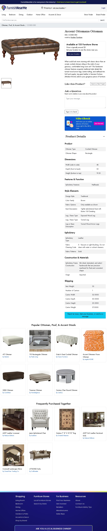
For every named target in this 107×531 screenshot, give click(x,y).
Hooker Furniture (76, 37)
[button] (85, 123)
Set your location (74, 54)
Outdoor (30, 14)
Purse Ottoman (91, 355)
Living (4, 14)
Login (103, 8)
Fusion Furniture (63, 357)
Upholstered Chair (37, 433)
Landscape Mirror (12, 469)
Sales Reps (60, 514)
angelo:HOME (89, 359)
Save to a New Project (98, 84)
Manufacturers (62, 510)
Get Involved (61, 504)
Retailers (59, 507)
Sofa (35, 469)
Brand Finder (100, 14)
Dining (21, 14)
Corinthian (7, 393)
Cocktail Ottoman (67, 354)
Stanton (6, 357)
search (102, 20)
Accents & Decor (55, 14)
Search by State (40, 504)
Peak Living (34, 357)
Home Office (40, 14)
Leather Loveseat (11, 433)
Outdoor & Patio (21, 514)
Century (60, 393)
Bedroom (12, 14)
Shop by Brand (21, 520)
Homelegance (35, 393)
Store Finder (88, 14)
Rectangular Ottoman (38, 354)
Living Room (20, 500)
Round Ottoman (66, 390)
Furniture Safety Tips (83, 507)
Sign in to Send (71, 112)
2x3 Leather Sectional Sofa (93, 434)
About (77, 500)
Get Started (99, 123)
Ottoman (7, 354)
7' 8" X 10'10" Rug (66, 433)
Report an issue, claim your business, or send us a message (85, 315)
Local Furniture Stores (42, 500)
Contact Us (79, 504)
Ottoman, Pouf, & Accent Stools (13, 25)
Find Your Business (63, 500)
